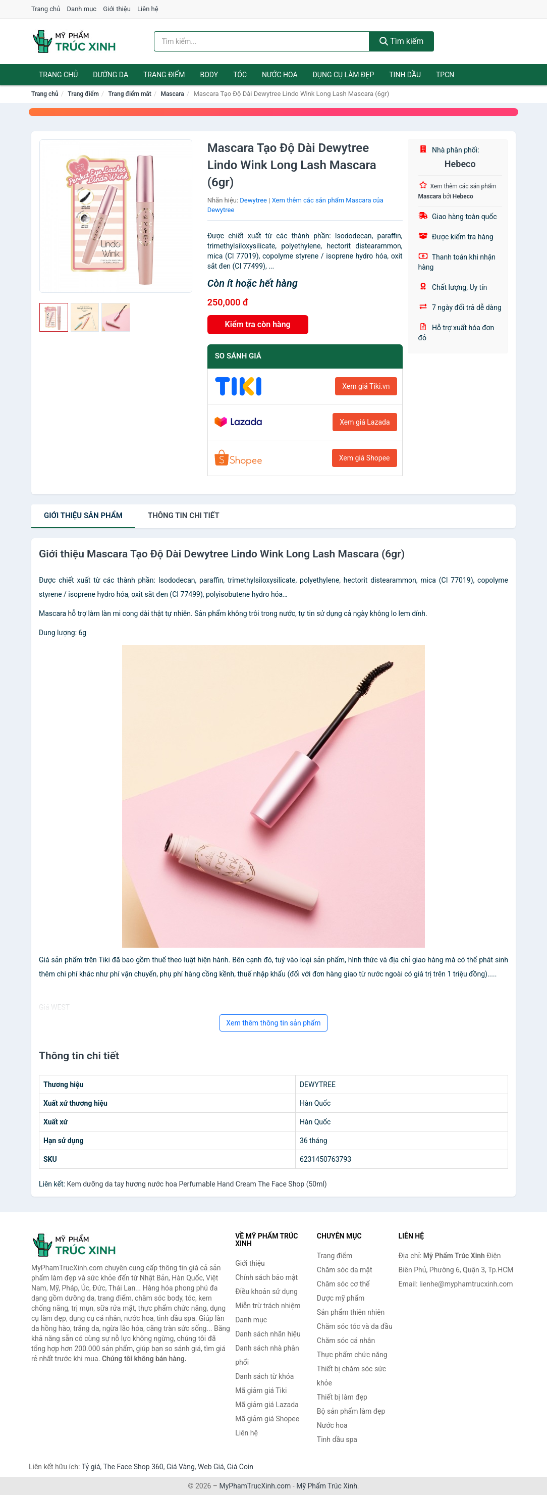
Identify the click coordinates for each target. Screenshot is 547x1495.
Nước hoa (280, 75)
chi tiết (184, 515)
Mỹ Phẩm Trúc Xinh (326, 1486)
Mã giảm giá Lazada (267, 1405)
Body (209, 75)
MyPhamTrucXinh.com (255, 1486)
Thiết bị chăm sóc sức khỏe (351, 1376)
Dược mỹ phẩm (341, 1298)
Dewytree (253, 200)
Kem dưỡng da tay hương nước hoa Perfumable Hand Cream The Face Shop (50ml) (196, 1184)
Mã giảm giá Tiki (261, 1390)
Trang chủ (45, 9)
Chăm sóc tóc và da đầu (355, 1326)
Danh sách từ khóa (264, 1376)
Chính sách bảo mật (266, 1277)
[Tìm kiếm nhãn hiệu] (261, 41)
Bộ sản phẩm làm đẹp (351, 1411)
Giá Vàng (181, 1467)
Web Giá (211, 1467)
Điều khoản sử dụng (266, 1291)
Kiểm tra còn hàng (258, 324)
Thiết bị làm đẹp (342, 1397)
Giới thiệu (116, 9)
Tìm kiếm (401, 41)
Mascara (172, 93)
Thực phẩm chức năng (352, 1355)
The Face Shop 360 (133, 1467)
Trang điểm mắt (129, 93)
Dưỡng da (110, 75)
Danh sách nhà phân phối (267, 1355)
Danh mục (82, 9)
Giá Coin (240, 1467)
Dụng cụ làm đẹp (343, 75)
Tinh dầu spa (337, 1439)
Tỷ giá (91, 1467)
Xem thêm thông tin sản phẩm (273, 1023)
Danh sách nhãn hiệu (268, 1334)
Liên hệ (147, 9)
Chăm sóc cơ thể (343, 1284)
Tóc (240, 75)
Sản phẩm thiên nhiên (351, 1312)
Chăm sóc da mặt (344, 1270)
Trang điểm (164, 75)
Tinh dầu (405, 75)
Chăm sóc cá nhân (346, 1340)
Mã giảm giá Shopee (267, 1419)
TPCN (445, 75)
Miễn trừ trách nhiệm (267, 1306)
